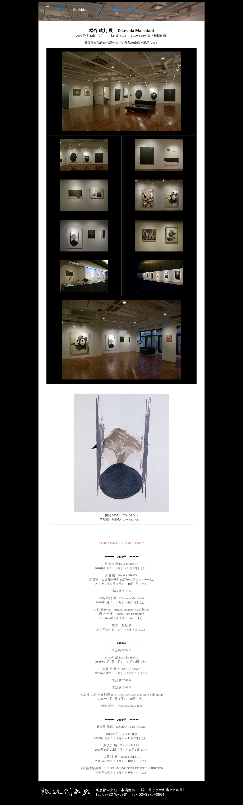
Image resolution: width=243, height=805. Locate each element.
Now (99, 9)
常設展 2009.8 (121, 680)
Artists (115, 9)
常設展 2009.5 (121, 687)
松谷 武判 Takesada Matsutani (121, 706)
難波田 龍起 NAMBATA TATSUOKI (121, 727)
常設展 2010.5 (121, 591)
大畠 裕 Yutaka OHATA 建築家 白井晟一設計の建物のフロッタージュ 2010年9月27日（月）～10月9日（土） (121, 579)
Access (133, 9)
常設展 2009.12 (122, 650)
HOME (59, 9)
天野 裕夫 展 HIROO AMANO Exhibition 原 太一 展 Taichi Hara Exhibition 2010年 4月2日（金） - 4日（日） (121, 614)
